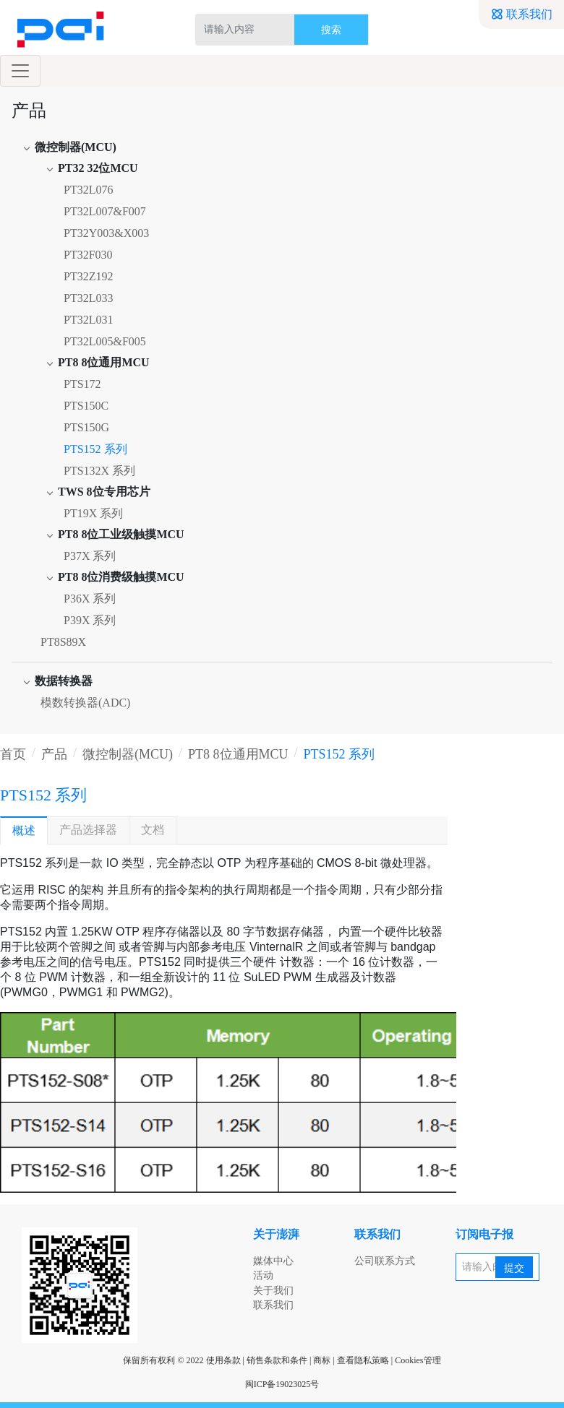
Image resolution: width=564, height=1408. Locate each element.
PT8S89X (63, 642)
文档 (152, 830)
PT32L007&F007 (105, 211)
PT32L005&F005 (105, 341)
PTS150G (86, 427)
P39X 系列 (90, 620)
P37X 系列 (90, 556)
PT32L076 (88, 189)
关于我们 (273, 1290)
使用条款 (223, 1360)
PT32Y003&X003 (106, 233)
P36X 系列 (90, 598)
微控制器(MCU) (127, 754)
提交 (514, 1268)
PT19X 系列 (93, 513)
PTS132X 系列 (99, 471)
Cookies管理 (417, 1360)
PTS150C (86, 405)
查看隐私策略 (363, 1360)
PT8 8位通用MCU (238, 754)
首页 (13, 754)
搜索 (331, 30)
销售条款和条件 (277, 1360)
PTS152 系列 (95, 449)
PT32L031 (88, 320)
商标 (321, 1360)
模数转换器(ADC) (85, 702)
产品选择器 (88, 830)
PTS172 (82, 384)
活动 (263, 1275)
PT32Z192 (88, 276)
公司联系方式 (384, 1261)
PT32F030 (88, 255)
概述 (23, 830)
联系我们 (521, 14)
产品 (54, 754)
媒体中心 (273, 1261)
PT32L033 (88, 298)
